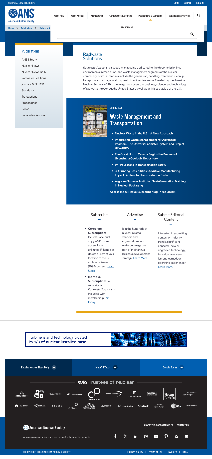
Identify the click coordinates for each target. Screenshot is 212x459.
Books (25, 109)
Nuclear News (30, 65)
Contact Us (183, 425)
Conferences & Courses (120, 15)
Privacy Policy (135, 452)
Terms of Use (156, 452)
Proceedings (29, 102)
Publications (26, 28)
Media (186, 452)
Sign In (200, 2)
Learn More (140, 258)
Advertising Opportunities (158, 425)
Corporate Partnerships (21, 2)
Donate (187, 2)
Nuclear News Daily (34, 72)
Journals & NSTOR (33, 84)
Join (176, 2)
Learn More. (165, 267)
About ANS (59, 15)
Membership (97, 15)
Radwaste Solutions (48, 28)
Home (11, 28)
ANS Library (29, 59)
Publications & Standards (150, 15)
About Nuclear (77, 15)
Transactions (29, 96)
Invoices (172, 452)
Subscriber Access (33, 115)
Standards (28, 90)
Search (199, 15)
